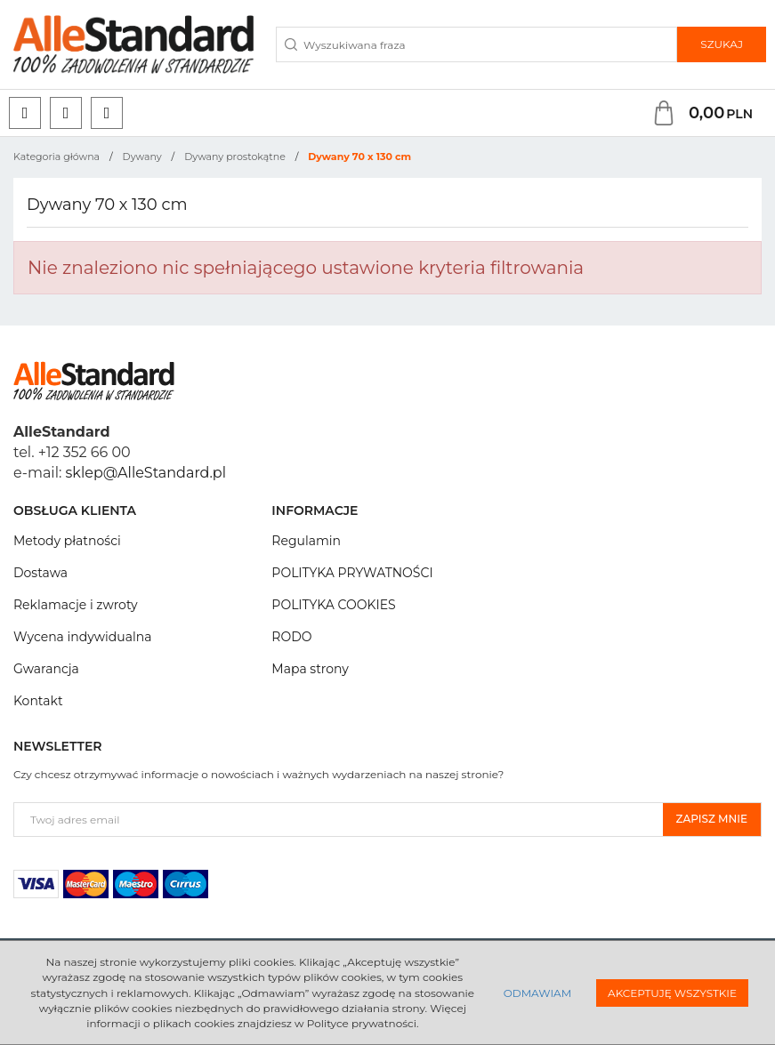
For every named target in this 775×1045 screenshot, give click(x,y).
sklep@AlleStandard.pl (146, 472)
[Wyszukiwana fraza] (476, 44)
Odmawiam (537, 993)
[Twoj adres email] (338, 819)
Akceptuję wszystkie (672, 993)
